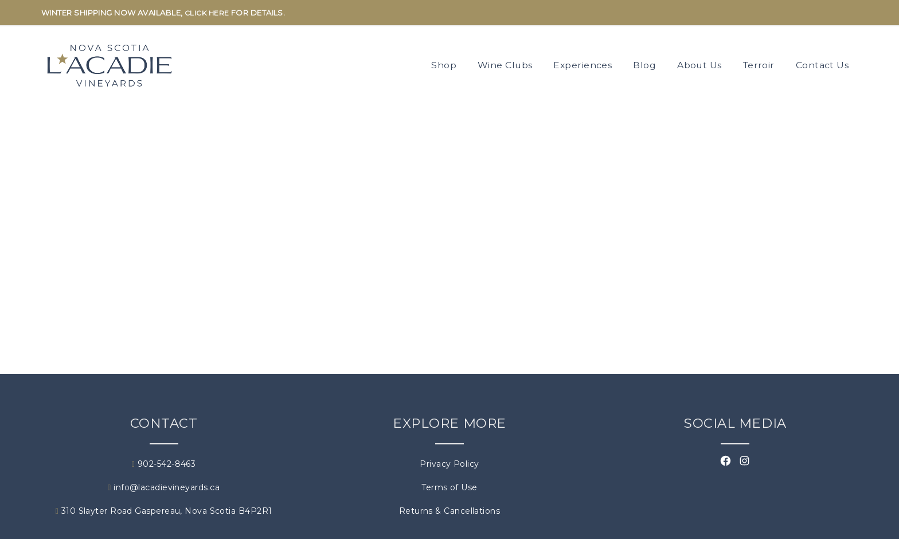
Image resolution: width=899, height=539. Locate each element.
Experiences (582, 65)
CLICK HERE (207, 13)
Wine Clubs (505, 65)
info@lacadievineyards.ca (164, 487)
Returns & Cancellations (449, 511)
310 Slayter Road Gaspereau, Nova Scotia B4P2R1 (164, 511)
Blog (644, 65)
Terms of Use (449, 487)
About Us (699, 65)
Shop (443, 65)
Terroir (759, 65)
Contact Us (822, 65)
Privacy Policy (449, 464)
